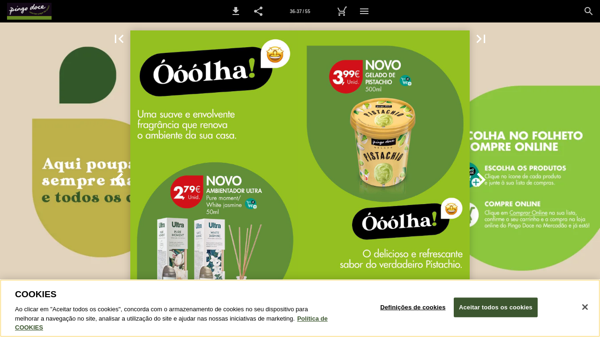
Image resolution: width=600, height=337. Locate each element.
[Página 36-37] (300, 11)
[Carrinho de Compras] (341, 11)
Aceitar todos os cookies (495, 307)
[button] (236, 11)
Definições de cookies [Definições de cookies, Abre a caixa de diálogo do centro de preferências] (412, 307)
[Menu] (364, 11)
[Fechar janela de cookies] (585, 307)
